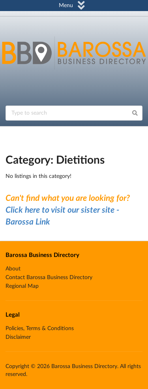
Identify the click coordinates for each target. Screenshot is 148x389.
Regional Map (22, 286)
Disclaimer (18, 337)
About (13, 269)
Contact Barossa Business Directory (49, 277)
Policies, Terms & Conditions (40, 328)
